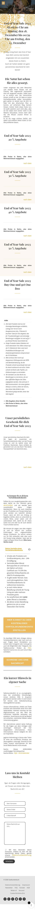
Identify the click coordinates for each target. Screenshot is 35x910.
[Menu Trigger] (3, 3)
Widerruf (14, 891)
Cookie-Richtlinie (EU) (17, 893)
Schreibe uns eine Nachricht (18, 661)
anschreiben (8, 505)
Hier (29, 648)
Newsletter (9, 888)
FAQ (16, 888)
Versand (21, 891)
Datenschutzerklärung (12, 885)
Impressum (26, 885)
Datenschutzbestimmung (21, 855)
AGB (28, 888)
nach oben (27, 163)
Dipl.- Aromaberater (21, 753)
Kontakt (22, 888)
